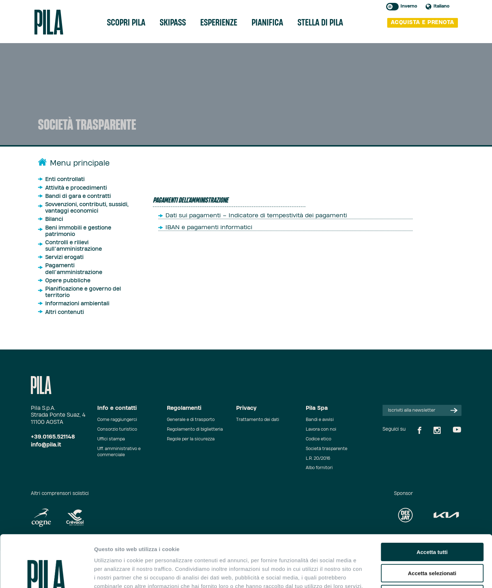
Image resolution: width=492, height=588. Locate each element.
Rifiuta (432, 542)
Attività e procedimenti (76, 188)
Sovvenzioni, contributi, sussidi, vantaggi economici (86, 208)
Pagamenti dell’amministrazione (73, 269)
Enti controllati (65, 179)
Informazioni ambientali (77, 303)
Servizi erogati (64, 257)
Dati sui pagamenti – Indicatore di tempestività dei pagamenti (256, 215)
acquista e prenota (422, 22)
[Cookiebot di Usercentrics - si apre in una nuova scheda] (46, 574)
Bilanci (54, 219)
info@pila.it (46, 445)
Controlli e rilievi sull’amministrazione (73, 246)
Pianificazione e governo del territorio (83, 292)
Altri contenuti (64, 312)
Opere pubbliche (67, 280)
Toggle (392, 6)
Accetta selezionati (432, 521)
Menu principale (79, 163)
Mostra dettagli (377, 574)
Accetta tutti (432, 500)
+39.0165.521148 (53, 437)
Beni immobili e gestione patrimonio (78, 231)
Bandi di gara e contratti (78, 196)
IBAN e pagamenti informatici (208, 227)
